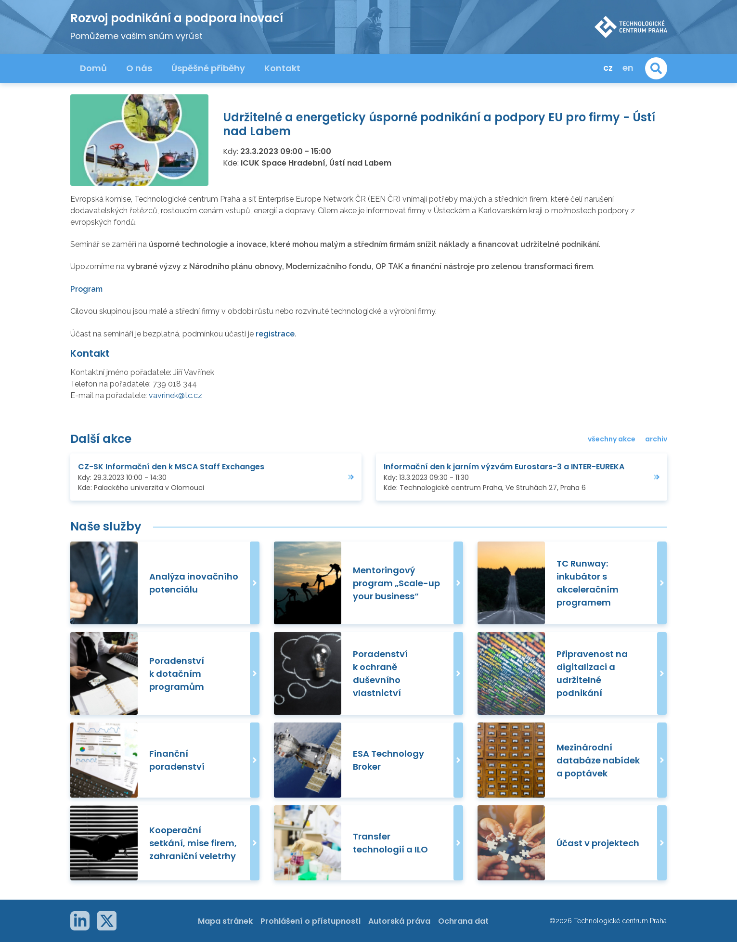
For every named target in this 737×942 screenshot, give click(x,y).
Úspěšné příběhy (208, 68)
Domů (93, 68)
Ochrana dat (463, 921)
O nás (139, 68)
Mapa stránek (225, 921)
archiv (656, 439)
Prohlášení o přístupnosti (310, 921)
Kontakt (282, 68)
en (628, 68)
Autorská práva (399, 921)
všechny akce (611, 439)
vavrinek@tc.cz (175, 395)
